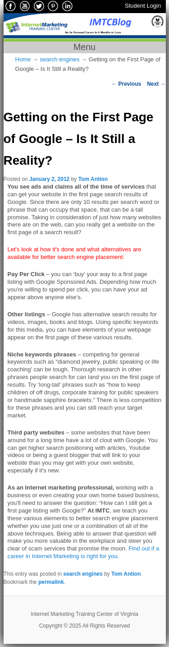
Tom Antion (93, 179)
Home (23, 59)
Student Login (143, 5)
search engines (59, 59)
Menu (84, 47)
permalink (51, 582)
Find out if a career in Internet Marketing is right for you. (84, 552)
